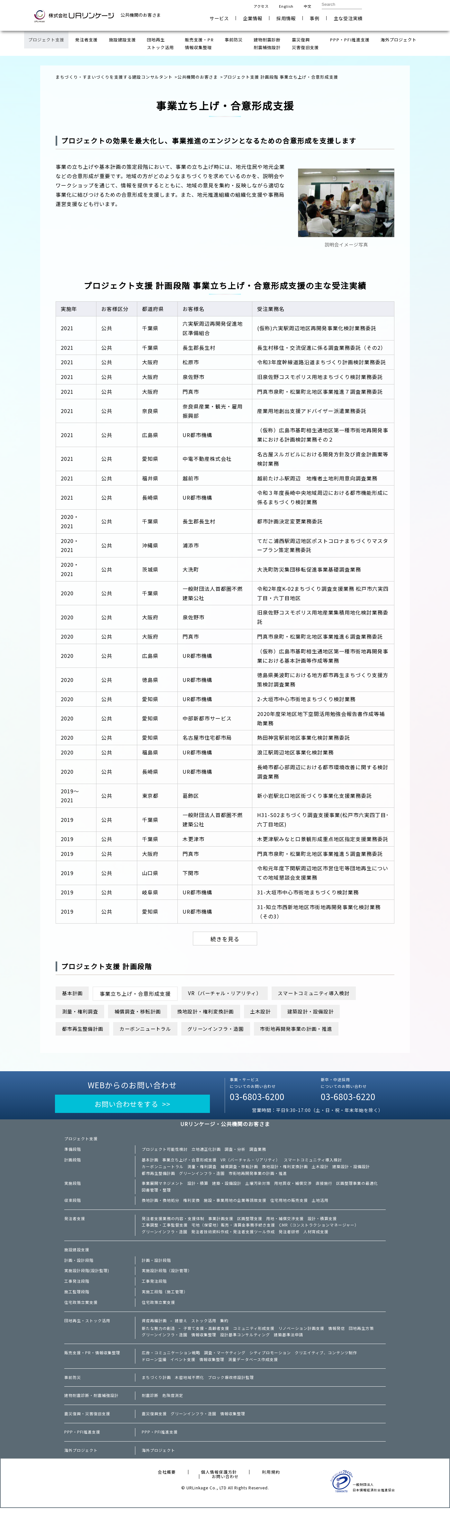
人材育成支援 (315, 1237)
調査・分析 (235, 1152)
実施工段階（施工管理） (165, 1298)
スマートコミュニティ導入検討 (325, 994)
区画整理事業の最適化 (357, 1187)
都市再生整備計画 (84, 1030)
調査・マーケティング (225, 1360)
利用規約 (271, 1480)
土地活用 (320, 1205)
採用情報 (286, 18)
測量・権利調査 (82, 1012)
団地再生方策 (361, 1335)
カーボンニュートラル (151, 1030)
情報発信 (336, 1335)
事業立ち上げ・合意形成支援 (189, 1163)
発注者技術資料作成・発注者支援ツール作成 (233, 1237)
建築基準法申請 (288, 1342)
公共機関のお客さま (197, 77)
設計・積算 (197, 1187)
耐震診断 (150, 1403)
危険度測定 (172, 1403)
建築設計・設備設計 (328, 1012)
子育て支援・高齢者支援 (206, 1335)
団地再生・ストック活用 (87, 1327)
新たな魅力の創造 (158, 1335)
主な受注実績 (348, 18)
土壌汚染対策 (257, 1187)
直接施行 (324, 1187)
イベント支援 (182, 1367)
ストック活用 (203, 1327)
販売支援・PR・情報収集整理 (92, 1360)
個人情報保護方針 (219, 1480)
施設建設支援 (76, 1256)
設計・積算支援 (322, 1223)
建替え (181, 1327)
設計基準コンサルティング (245, 1342)
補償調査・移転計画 (143, 1012)
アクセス (261, 6)
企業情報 (252, 18)
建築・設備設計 (226, 1187)
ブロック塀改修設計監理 (231, 1385)
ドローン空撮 (154, 1367)
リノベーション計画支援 (301, 1335)
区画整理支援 (249, 1223)
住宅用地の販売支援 (289, 1205)
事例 (315, 18)
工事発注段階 (76, 1287)
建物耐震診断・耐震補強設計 (91, 1403)
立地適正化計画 (206, 1152)
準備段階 (72, 1152)
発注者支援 (74, 1223)
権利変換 (191, 1205)
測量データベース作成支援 (253, 1367)
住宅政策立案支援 (81, 1308)
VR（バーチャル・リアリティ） (230, 994)
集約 (224, 1327)
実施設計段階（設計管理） (167, 1276)
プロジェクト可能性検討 (165, 1152)
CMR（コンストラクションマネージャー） (319, 1230)
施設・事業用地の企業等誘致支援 (235, 1205)
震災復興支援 (154, 1422)
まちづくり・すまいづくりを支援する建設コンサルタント (114, 77)
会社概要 (167, 1480)
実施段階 (72, 1187)
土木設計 (275, 1012)
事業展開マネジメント (163, 1187)
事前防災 (72, 1385)
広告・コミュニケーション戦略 (171, 1360)
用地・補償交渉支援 (285, 1223)
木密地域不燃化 (189, 1385)
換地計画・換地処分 (160, 1205)
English (286, 6)
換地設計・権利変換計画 (216, 1012)
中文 (307, 6)
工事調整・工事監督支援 (165, 1230)
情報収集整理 (203, 1342)
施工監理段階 (76, 1298)
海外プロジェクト (81, 1458)
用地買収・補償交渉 (293, 1187)
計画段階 (72, 1163)
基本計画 (74, 994)
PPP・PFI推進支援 (82, 1440)
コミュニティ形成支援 (253, 1335)
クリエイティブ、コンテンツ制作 (326, 1360)
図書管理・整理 (156, 1194)
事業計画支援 (220, 1223)
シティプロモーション (270, 1360)
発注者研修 (289, 1237)
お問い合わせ (395, 15)
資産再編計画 (154, 1327)
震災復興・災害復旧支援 (87, 1422)
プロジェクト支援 (81, 1142)
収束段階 (72, 1205)
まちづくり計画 (156, 1385)
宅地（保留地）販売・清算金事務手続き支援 (233, 1230)
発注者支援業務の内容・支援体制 (173, 1223)
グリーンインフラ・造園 (227, 1030)
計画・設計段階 (79, 1266)
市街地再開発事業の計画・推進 (313, 1030)
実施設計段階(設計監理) (86, 1276)
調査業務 (257, 1152)
